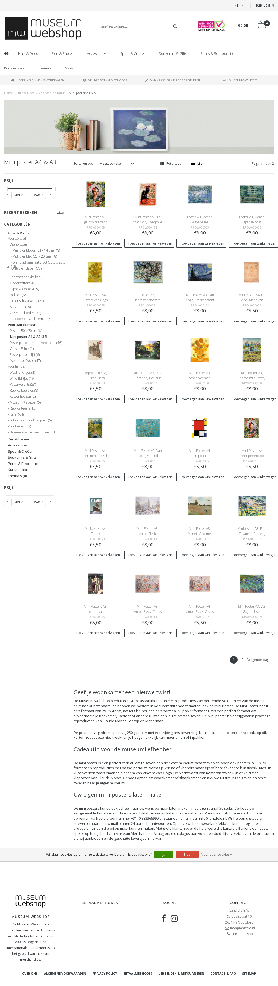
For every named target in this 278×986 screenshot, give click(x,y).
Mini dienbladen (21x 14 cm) (36, 250)
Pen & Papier (62, 53)
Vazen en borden (25, 313)
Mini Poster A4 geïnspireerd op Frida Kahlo (252, 455)
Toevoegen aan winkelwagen (98, 243)
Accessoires (96, 53)
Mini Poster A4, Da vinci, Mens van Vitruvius (252, 300)
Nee (187, 854)
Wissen (61, 212)
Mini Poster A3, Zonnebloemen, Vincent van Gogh (200, 377)
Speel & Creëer (132, 53)
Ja (163, 854)
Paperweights (23, 384)
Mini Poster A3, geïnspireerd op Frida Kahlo (95, 222)
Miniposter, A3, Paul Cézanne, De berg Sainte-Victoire (252, 533)
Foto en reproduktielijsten (31, 420)
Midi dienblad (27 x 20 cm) (34, 256)
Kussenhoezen (23, 396)
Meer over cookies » (216, 854)
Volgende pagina (260, 659)
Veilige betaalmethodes (105, 80)
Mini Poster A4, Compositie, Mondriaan (200, 455)
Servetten (20, 307)
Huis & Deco (28, 53)
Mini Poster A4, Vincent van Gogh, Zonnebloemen (96, 300)
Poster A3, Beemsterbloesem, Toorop (148, 300)
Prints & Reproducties (218, 53)
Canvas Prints (22, 349)
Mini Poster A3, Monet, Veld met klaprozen (200, 533)
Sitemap (249, 973)
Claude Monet (114, 720)
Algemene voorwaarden (65, 973)
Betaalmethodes (137, 973)
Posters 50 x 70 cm (26, 331)
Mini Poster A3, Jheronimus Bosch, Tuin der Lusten (252, 377)
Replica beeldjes (24, 390)
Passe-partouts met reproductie (36, 343)
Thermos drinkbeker (27, 277)
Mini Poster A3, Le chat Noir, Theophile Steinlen (147, 222)
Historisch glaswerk (27, 301)
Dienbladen (18, 244)
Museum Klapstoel (25, 402)
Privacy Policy (104, 973)
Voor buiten (19, 426)
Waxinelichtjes (22, 372)
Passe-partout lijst (25, 355)
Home (8, 93)
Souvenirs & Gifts (173, 53)
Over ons (30, 973)
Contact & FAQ (223, 973)
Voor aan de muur (52, 93)
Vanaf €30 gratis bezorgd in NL (173, 80)
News (69, 68)
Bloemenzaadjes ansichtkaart (34, 432)
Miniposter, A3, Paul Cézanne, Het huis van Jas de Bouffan (147, 377)
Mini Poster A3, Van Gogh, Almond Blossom (148, 455)
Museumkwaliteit (240, 80)
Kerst (17, 414)
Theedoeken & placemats (31, 319)
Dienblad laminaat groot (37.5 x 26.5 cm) (36, 263)
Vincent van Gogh (157, 773)
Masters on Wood (25, 361)
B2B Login (265, 5)
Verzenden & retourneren (181, 973)
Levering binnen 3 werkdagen (37, 80)
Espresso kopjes (24, 289)
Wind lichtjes (22, 378)
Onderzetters (23, 283)
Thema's (44, 68)
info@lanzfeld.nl (242, 928)
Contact (239, 902)
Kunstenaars (14, 68)
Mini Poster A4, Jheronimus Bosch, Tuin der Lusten (96, 455)
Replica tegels (23, 408)
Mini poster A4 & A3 (83, 93)
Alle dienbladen (27, 268)
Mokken (18, 295)
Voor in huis (16, 366)
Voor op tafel (17, 238)
